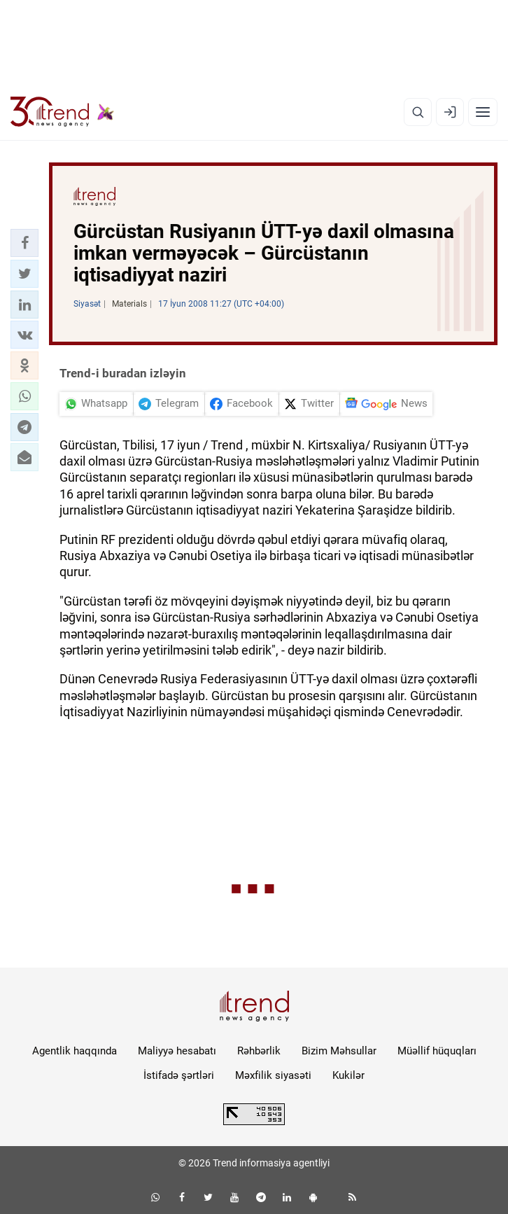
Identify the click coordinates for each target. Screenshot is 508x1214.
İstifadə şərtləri (178, 1075)
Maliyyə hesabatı (177, 1051)
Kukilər (348, 1075)
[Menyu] (483, 112)
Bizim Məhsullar (339, 1051)
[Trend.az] (62, 112)
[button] (24, 243)
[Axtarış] (418, 112)
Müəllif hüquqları (437, 1051)
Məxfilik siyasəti (273, 1075)
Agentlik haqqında (74, 1051)
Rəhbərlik (259, 1051)
